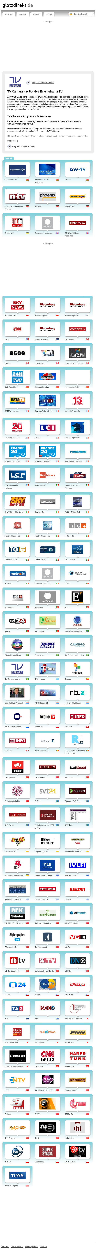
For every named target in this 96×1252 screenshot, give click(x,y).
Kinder (36, 14)
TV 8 (37, 1138)
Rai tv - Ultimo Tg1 (72, 512)
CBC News (69, 339)
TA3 (6, 1019)
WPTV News (70, 1162)
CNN (7, 339)
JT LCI (37, 438)
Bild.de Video (10, 233)
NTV (7, 1090)
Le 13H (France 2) (72, 411)
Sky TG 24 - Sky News (14, 512)
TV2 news (69, 777)
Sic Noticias (9, 607)
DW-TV (68, 180)
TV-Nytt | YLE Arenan (13, 899)
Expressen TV (10, 852)
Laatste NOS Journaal (14, 703)
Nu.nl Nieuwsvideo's (13, 727)
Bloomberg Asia (41, 339)
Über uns (5, 1246)
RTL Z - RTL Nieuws (73, 703)
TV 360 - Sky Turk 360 (44, 1090)
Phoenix (38, 206)
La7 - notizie (70, 560)
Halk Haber (69, 1138)
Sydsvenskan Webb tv (14, 875)
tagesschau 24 (11, 180)
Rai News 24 (40, 485)
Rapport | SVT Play (72, 801)
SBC (37, 1019)
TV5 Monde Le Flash (73, 461)
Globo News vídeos (13, 655)
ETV (66, 607)
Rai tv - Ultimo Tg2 (12, 536)
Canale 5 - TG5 (11, 560)
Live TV (9, 14)
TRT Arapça (9, 1138)
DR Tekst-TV (40, 777)
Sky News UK (10, 316)
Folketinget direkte (12, 801)
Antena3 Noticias (42, 387)
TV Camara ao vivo (12, 679)
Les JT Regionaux (72, 438)
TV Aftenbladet (41, 947)
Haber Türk (69, 1066)
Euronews (39, 607)
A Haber (8, 1114)
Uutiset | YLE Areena (43, 875)
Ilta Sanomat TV (41, 899)
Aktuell (22, 14)
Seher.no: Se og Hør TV (44, 971)
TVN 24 (8, 1162)
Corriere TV (39, 512)
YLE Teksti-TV (70, 875)
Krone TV (39, 727)
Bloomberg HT (71, 1090)
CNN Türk (39, 1066)
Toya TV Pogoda (11, 1186)
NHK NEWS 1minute (73, 1019)
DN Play (68, 971)
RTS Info (8, 751)
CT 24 (7, 995)
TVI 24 (7, 631)
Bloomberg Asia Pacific (14, 1066)
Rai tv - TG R (40, 560)
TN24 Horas (40, 679)
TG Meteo (9, 584)
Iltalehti (68, 899)
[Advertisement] (48, 47)
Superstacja (39, 1162)
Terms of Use (17, 1246)
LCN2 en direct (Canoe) (74, 363)
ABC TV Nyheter (71, 923)
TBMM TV (69, 1114)
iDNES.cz (69, 995)
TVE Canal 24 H (11, 387)
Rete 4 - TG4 (70, 536)
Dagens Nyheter (41, 852)
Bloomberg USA (71, 316)
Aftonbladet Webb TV (73, 852)
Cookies (43, 1246)
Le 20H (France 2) (12, 438)
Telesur (68, 679)
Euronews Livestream (43, 233)
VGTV (67, 947)
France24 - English (42, 461)
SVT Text (68, 825)
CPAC (7, 363)
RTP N (67, 584)
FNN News (69, 1042)
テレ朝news (40, 1042)
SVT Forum (9, 825)
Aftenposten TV (11, 947)
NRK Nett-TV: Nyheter (14, 923)
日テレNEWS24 (11, 1042)
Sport (49, 14)
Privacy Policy (31, 1246)
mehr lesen (12, 141)
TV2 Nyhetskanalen (43, 923)
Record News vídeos (73, 631)
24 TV (37, 1114)
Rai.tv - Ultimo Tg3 (42, 536)
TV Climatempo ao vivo (74, 655)
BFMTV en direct (12, 411)
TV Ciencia (39, 631)
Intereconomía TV (72, 387)
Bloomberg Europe (42, 316)
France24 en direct (12, 461)
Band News (39, 655)
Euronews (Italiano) (43, 584)
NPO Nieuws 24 (41, 703)
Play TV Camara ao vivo (23, 146)
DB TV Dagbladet (12, 971)
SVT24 (38, 801)
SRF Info (68, 727)
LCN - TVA (39, 363)
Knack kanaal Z (41, 751)
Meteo (37, 995)
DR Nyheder (10, 777)
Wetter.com (69, 206)
